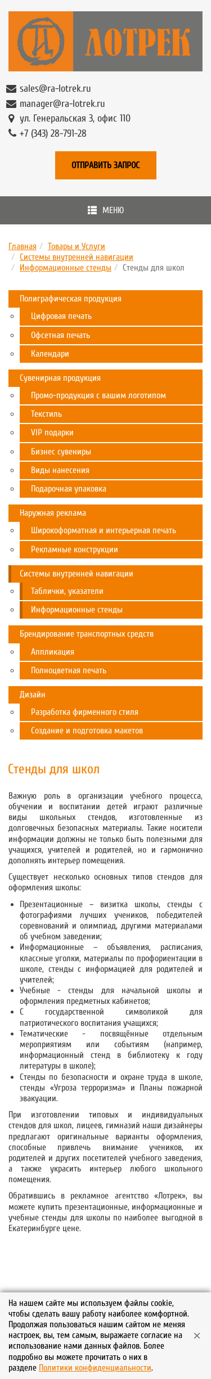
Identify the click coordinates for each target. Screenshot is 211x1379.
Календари (50, 354)
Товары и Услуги (76, 246)
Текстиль (46, 414)
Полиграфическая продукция (71, 299)
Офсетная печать (60, 335)
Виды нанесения (60, 470)
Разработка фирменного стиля (84, 712)
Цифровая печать (61, 316)
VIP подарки (52, 432)
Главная (22, 246)
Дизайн (33, 695)
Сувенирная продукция (60, 378)
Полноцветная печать (68, 670)
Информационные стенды (65, 268)
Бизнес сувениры (61, 452)
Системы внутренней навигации (76, 257)
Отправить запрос (105, 165)
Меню (106, 210)
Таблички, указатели (67, 591)
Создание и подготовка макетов (87, 730)
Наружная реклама (53, 513)
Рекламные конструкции (74, 549)
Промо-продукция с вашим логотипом (98, 395)
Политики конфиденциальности (95, 1368)
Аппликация (52, 652)
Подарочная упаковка (68, 489)
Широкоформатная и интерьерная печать (103, 530)
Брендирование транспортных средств (87, 634)
